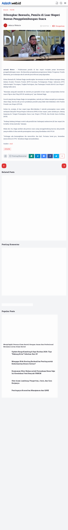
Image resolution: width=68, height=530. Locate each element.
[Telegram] (39, 199)
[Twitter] (56, 199)
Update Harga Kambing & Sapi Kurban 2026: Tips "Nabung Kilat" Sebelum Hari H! (54, 399)
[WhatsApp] (33, 199)
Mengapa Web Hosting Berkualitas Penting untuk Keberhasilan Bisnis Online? (55, 412)
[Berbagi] (62, 199)
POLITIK (8, 191)
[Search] (61, 3)
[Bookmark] (6, 200)
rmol (13, 185)
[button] (57, 34)
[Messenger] (44, 199)
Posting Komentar (19, 199)
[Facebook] (50, 199)
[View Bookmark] (56, 3)
